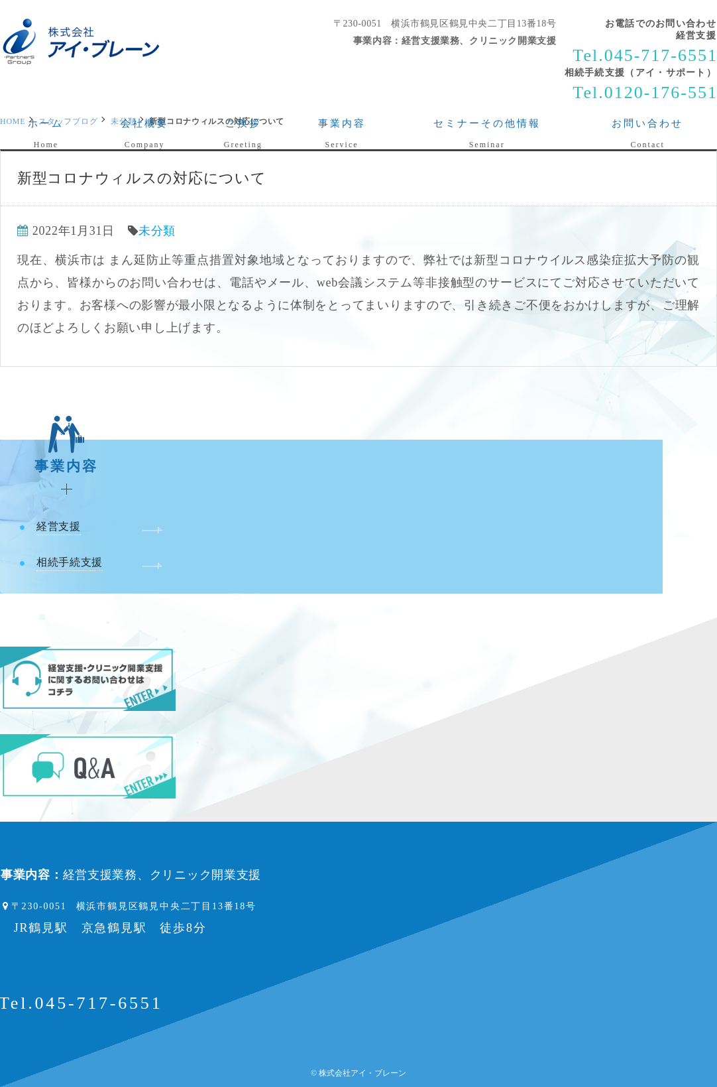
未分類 (157, 230)
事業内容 (66, 457)
